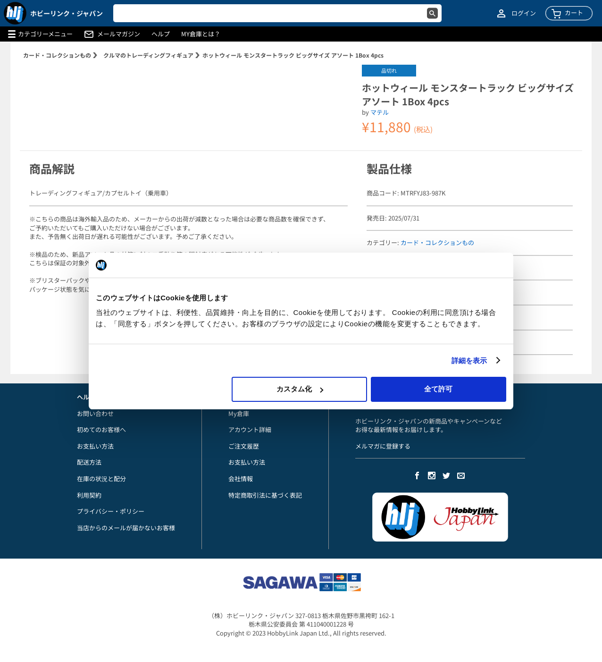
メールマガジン (118, 34)
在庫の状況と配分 (101, 478)
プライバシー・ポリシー (110, 511)
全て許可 (438, 389)
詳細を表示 (469, 360)
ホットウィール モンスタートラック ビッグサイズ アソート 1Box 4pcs (293, 55)
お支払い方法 (95, 445)
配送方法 (89, 462)
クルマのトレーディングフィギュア (148, 55)
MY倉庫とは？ (200, 34)
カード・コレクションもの (57, 55)
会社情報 (240, 478)
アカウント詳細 (249, 429)
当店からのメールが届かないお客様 (126, 527)
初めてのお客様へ (101, 429)
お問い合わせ (95, 413)
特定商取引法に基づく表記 (265, 495)
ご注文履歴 (243, 445)
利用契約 (89, 495)
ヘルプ (160, 34)
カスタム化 (299, 389)
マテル (379, 112)
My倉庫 (238, 413)
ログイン (523, 13)
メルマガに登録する (382, 445)
